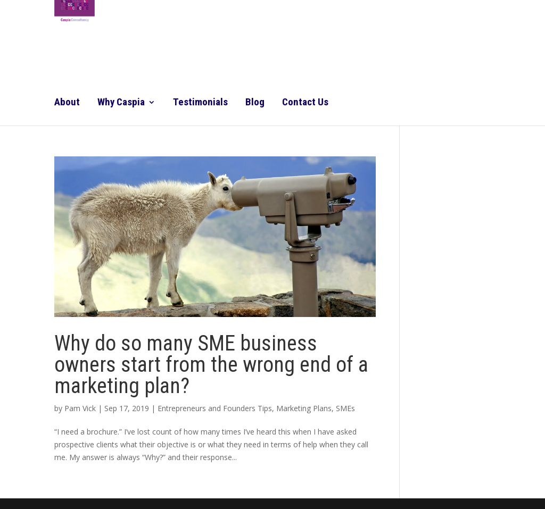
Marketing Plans (304, 408)
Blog (255, 103)
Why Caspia (121, 103)
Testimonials (200, 103)
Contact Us (305, 103)
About (67, 103)
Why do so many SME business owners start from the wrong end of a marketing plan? (211, 364)
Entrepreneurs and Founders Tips (215, 408)
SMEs (345, 408)
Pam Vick (80, 408)
